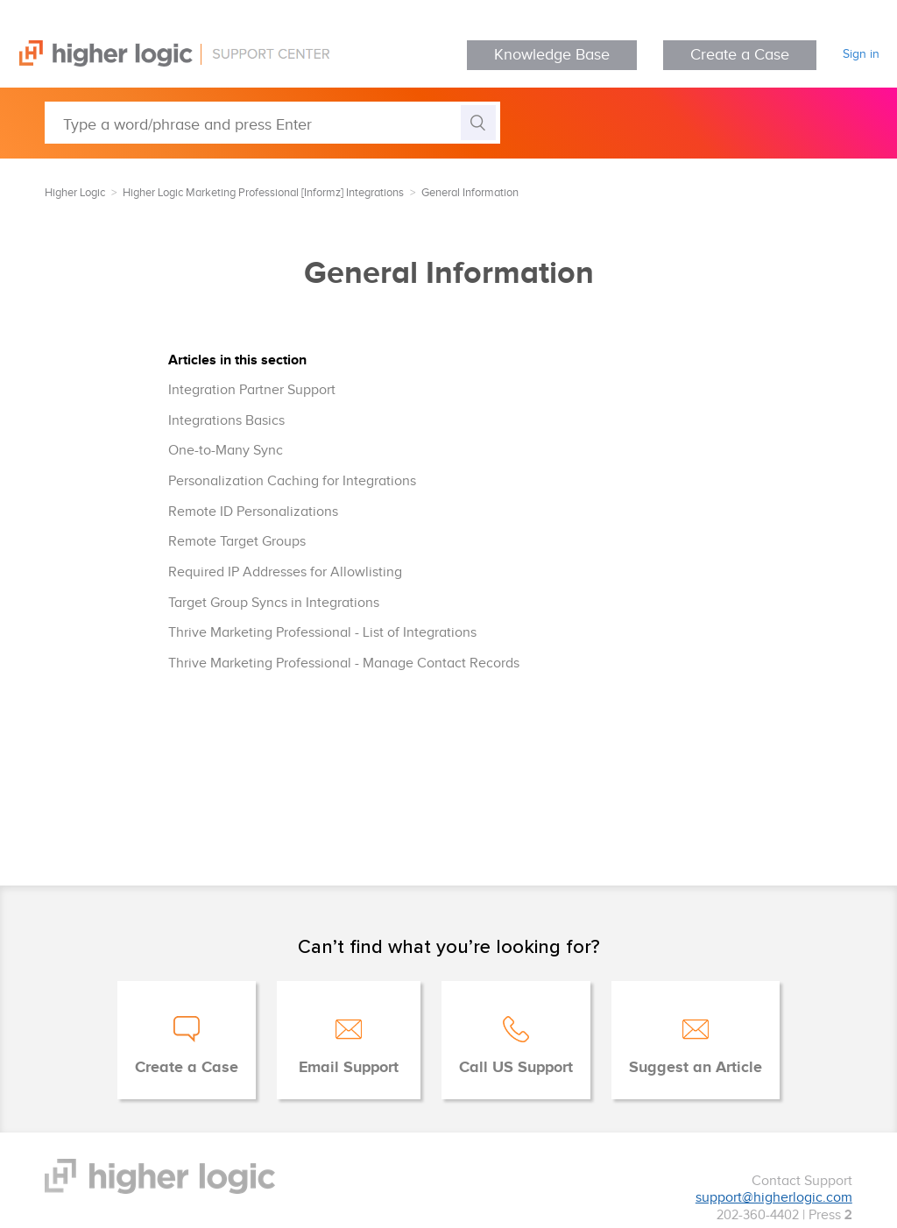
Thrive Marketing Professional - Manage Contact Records (343, 663)
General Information (470, 193)
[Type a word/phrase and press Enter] (272, 123)
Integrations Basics (226, 421)
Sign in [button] (861, 54)
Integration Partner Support (251, 390)
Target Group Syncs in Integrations (273, 603)
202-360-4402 (758, 1215)
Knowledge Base (552, 55)
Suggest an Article (695, 1067)
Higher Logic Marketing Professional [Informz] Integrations (263, 193)
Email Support (348, 1067)
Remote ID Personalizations (253, 512)
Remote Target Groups (237, 541)
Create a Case (739, 55)
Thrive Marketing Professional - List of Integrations (322, 633)
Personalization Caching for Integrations (292, 481)
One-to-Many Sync (225, 450)
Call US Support (516, 1067)
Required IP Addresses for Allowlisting (285, 572)
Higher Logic (75, 193)
